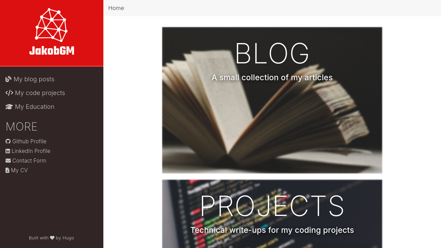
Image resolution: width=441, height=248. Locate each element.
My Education (30, 106)
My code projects (35, 92)
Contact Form (26, 160)
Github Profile (26, 141)
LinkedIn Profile (28, 151)
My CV (17, 170)
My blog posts (30, 79)
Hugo (68, 237)
